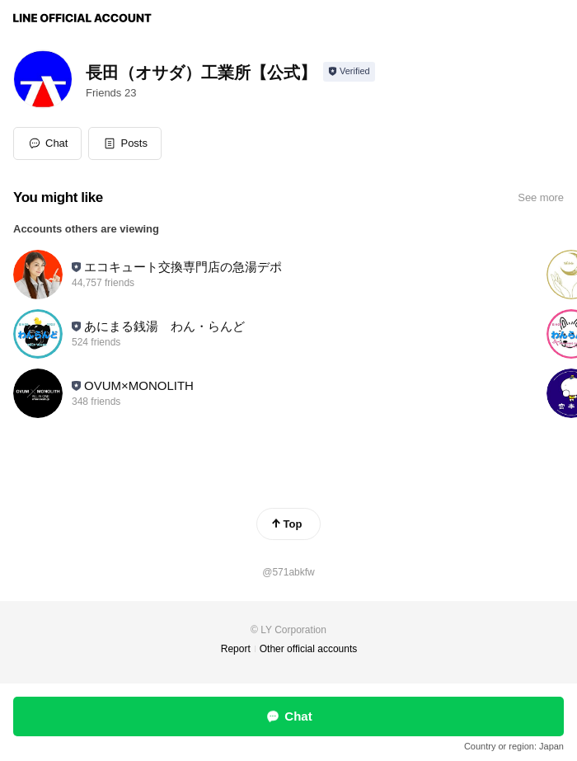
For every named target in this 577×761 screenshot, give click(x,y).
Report (236, 649)
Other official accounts (309, 649)
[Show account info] (349, 72)
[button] (125, 143)
